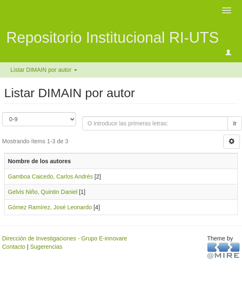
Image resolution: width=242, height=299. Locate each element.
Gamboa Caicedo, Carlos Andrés (50, 176)
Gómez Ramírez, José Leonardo (50, 207)
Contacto (13, 246)
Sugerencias (46, 246)
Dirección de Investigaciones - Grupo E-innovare (64, 238)
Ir (235, 123)
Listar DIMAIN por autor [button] (43, 69)
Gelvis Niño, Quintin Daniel (42, 192)
